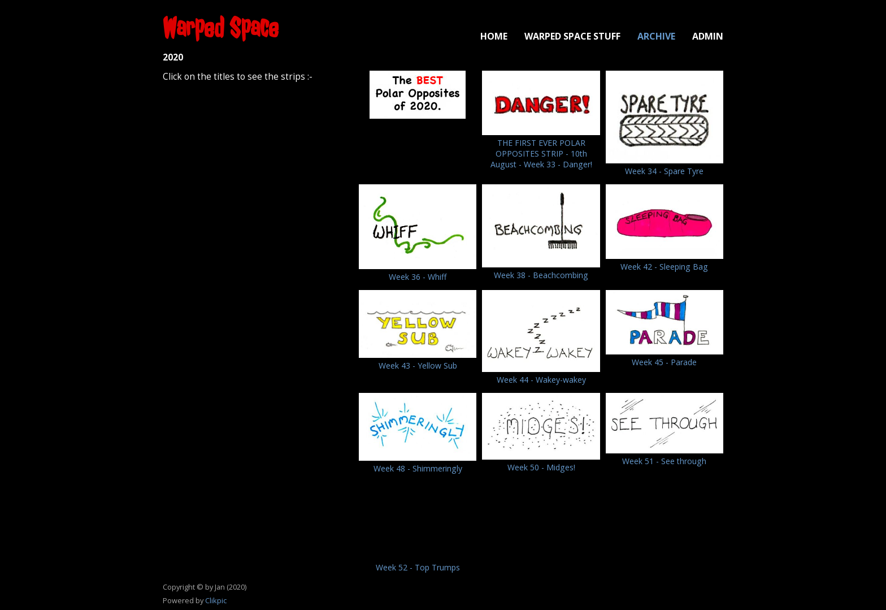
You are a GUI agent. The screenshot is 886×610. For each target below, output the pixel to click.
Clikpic (216, 600)
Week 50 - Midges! (541, 467)
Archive (656, 36)
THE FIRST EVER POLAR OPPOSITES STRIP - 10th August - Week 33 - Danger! (541, 153)
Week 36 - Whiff (417, 276)
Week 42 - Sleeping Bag (664, 266)
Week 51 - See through (664, 461)
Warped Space (221, 27)
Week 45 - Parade (664, 362)
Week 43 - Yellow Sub (418, 365)
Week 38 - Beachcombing (541, 275)
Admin (707, 36)
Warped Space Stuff (572, 36)
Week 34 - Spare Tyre (664, 171)
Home (493, 36)
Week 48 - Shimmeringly (417, 468)
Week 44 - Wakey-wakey (541, 379)
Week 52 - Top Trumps (418, 567)
